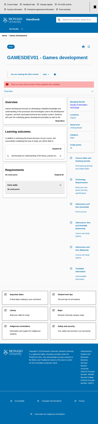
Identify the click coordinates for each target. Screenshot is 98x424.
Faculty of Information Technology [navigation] (78, 106)
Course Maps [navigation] (12, 4)
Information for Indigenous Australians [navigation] (50, 414)
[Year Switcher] (46, 74)
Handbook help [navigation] (29, 4)
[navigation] (12, 21)
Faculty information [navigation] (14, 9)
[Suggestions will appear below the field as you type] (76, 20)
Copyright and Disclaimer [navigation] (52, 401)
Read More (60, 121)
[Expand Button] (60, 156)
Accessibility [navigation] (19, 401)
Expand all (56, 149)
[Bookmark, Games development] (89, 47)
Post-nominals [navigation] (64, 9)
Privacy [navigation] (82, 401)
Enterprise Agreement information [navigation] (40, 9)
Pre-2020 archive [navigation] (64, 4)
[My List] (95, 7)
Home (4, 36)
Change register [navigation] (46, 4)
